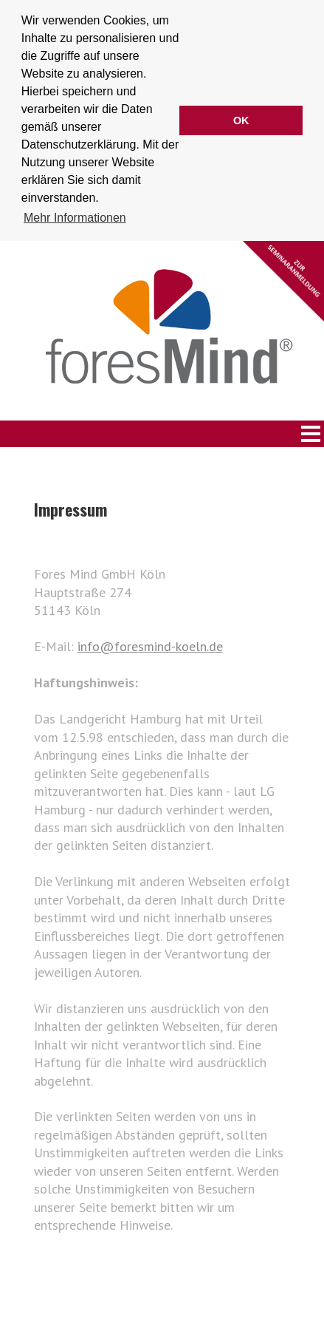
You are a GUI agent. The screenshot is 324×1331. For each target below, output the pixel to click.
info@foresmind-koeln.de (150, 644)
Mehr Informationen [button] (75, 217)
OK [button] (241, 120)
